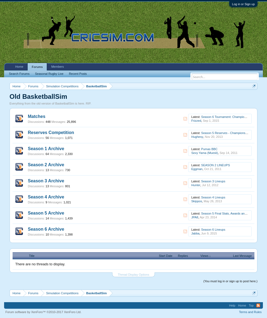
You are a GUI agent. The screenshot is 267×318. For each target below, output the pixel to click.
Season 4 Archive (46, 197)
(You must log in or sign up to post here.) (231, 281)
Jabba (195, 233)
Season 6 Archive (46, 229)
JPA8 (194, 217)
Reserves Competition (51, 132)
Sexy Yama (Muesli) (204, 152)
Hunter (195, 185)
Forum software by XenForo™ (43, 312)
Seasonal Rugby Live (49, 73)
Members (57, 66)
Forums (37, 67)
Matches (36, 116)
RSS (185, 119)
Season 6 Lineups (213, 229)
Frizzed (196, 120)
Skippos (196, 201)
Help (232, 305)
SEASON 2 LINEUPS (215, 165)
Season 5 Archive (46, 213)
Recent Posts (78, 73)
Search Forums (19, 73)
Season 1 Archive (46, 148)
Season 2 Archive (46, 164)
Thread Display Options (133, 274)
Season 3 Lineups (213, 181)
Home (19, 66)
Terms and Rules (250, 312)
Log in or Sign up (243, 4)
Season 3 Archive (46, 181)
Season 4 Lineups (213, 197)
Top (251, 305)
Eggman (196, 169)
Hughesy (197, 136)
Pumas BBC (209, 149)
